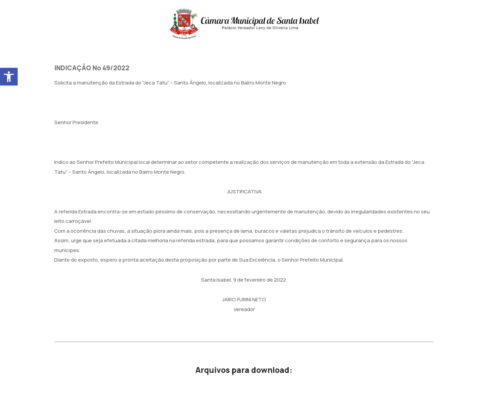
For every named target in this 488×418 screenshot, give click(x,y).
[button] (9, 77)
